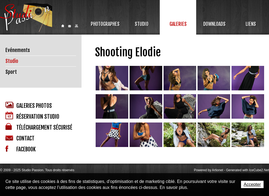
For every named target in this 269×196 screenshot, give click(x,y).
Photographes (105, 24)
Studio (141, 24)
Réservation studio (32, 116)
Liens (251, 24)
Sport (11, 72)
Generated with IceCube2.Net (247, 170)
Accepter (252, 184)
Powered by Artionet (208, 170)
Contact (69, 26)
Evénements (17, 50)
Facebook (20, 149)
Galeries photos (28, 105)
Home (62, 25)
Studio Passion (26, 17)
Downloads (214, 24)
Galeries (178, 24)
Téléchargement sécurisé (38, 127)
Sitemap (76, 25)
